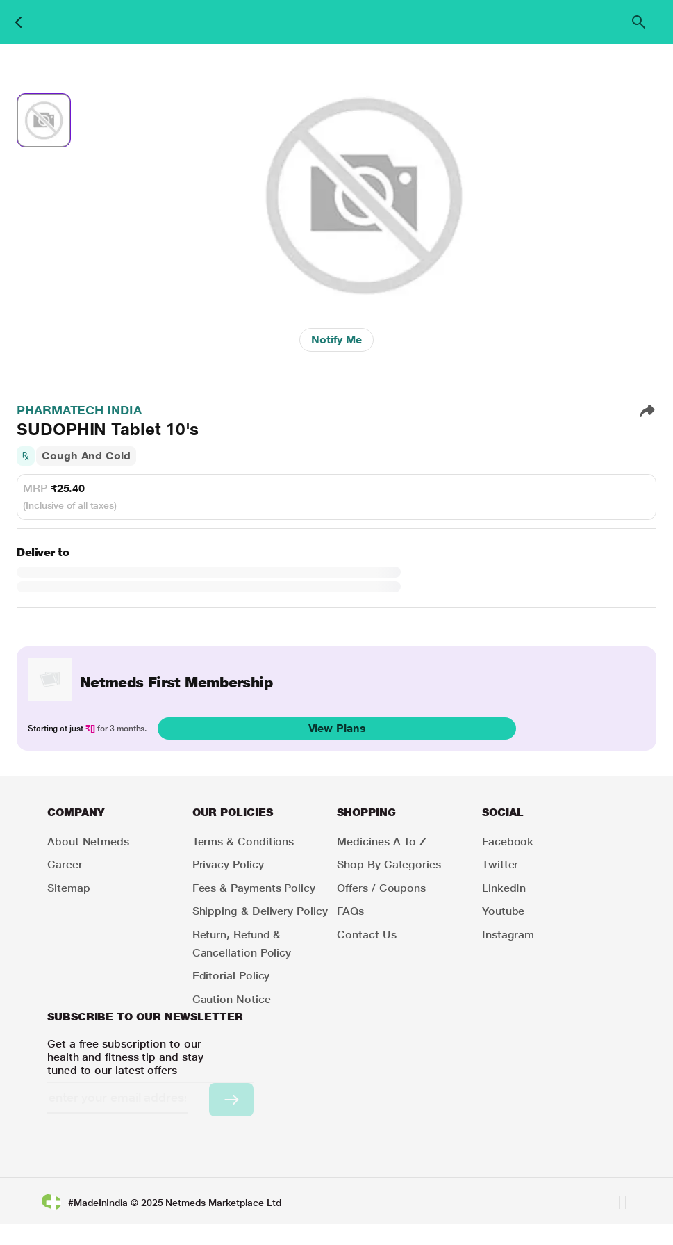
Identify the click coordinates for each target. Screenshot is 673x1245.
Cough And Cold (86, 455)
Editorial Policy (231, 975)
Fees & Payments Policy (253, 888)
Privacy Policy (228, 864)
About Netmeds (88, 841)
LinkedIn (504, 888)
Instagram (508, 934)
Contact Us (366, 934)
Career (65, 864)
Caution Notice (231, 999)
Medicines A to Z (381, 841)
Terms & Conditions (243, 841)
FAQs (350, 911)
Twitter (500, 864)
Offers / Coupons (381, 888)
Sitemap (68, 888)
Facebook (507, 841)
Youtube (503, 911)
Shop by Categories (389, 864)
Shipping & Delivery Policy (260, 911)
